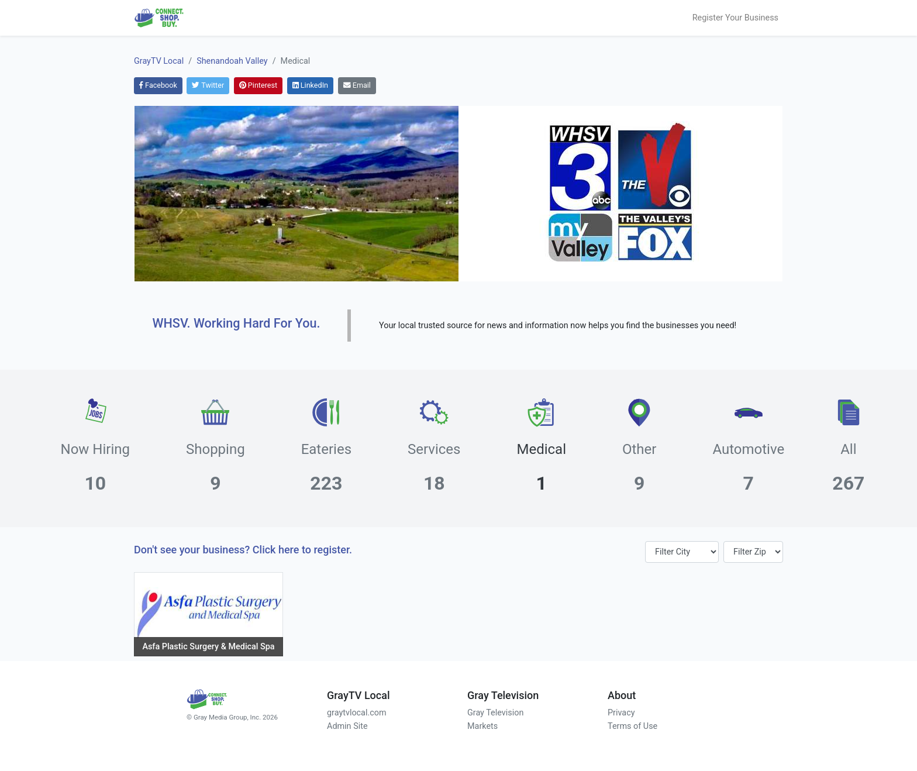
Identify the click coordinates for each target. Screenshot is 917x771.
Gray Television (495, 713)
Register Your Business (735, 18)
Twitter (208, 85)
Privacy (621, 713)
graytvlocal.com (357, 713)
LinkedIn (310, 85)
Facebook (158, 85)
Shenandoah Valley (231, 61)
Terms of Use (632, 726)
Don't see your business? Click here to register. (243, 549)
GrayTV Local (159, 61)
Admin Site (347, 726)
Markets (482, 726)
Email (357, 85)
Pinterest (258, 85)
